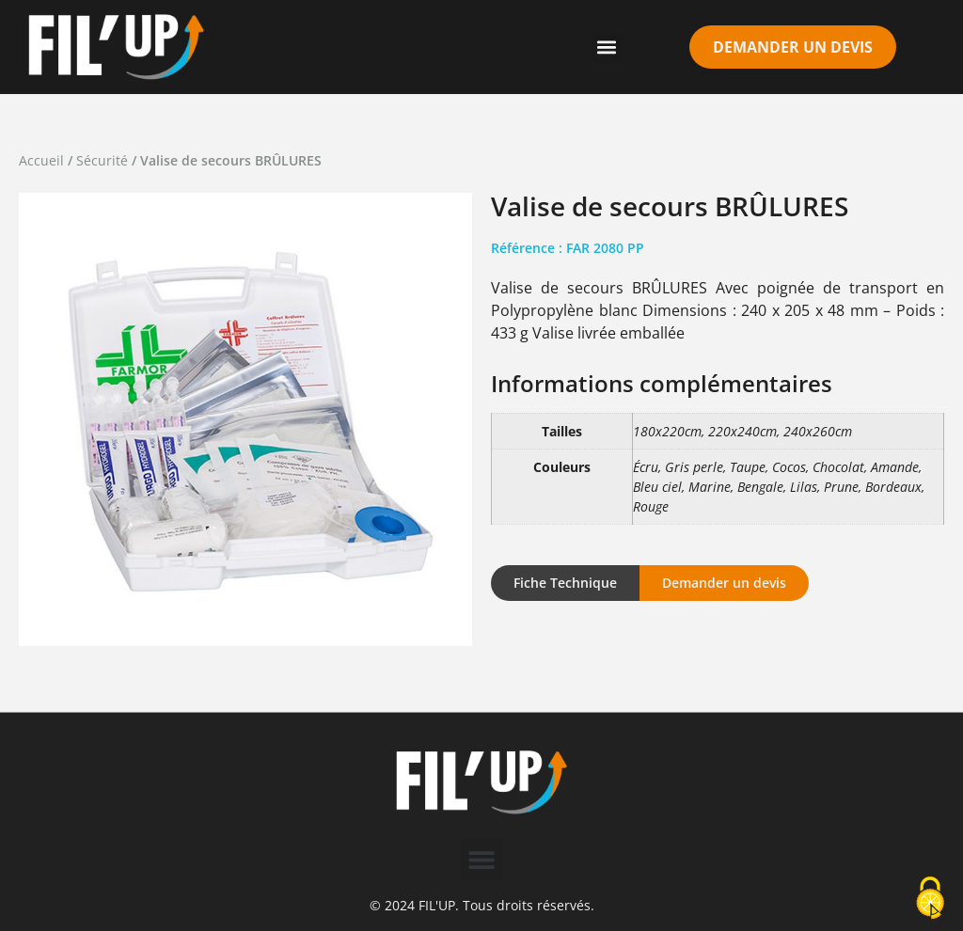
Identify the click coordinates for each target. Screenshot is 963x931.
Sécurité (102, 160)
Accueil (41, 160)
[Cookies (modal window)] (930, 899)
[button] (607, 47)
